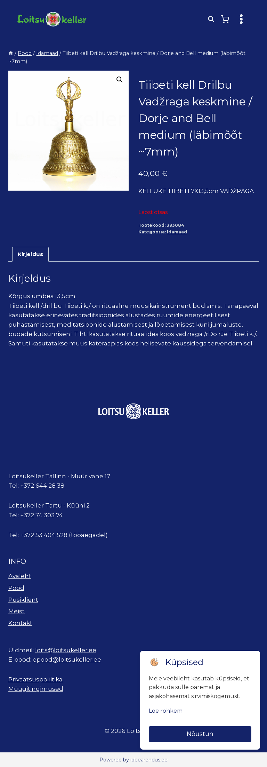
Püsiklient (23, 599)
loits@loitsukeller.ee (65, 650)
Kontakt (20, 623)
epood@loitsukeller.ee (67, 659)
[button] (119, 79)
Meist (16, 611)
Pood (16, 587)
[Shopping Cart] (225, 19)
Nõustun (200, 734)
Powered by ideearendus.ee (133, 760)
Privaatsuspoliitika (35, 679)
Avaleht (19, 576)
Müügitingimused (35, 688)
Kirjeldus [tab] (30, 254)
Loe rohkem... (167, 711)
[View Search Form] (211, 19)
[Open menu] (241, 18)
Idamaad (177, 231)
